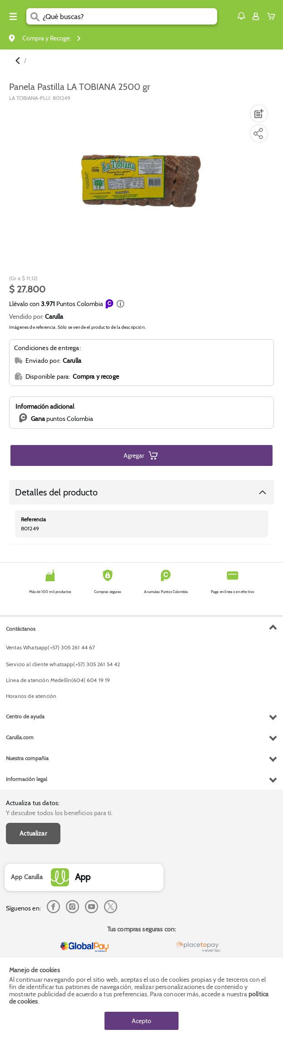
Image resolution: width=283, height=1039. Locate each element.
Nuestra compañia (27, 758)
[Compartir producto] (258, 133)
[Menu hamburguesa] (13, 16)
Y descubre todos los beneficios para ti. (59, 812)
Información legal (26, 779)
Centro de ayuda (25, 716)
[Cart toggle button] (273, 16)
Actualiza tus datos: (33, 802)
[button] (241, 16)
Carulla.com (20, 737)
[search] (130, 16)
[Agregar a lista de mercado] (258, 113)
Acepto (141, 1021)
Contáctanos (20, 628)
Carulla (54, 316)
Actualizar (33, 833)
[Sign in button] (255, 16)
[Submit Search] (34, 16)
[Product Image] (140, 180)
